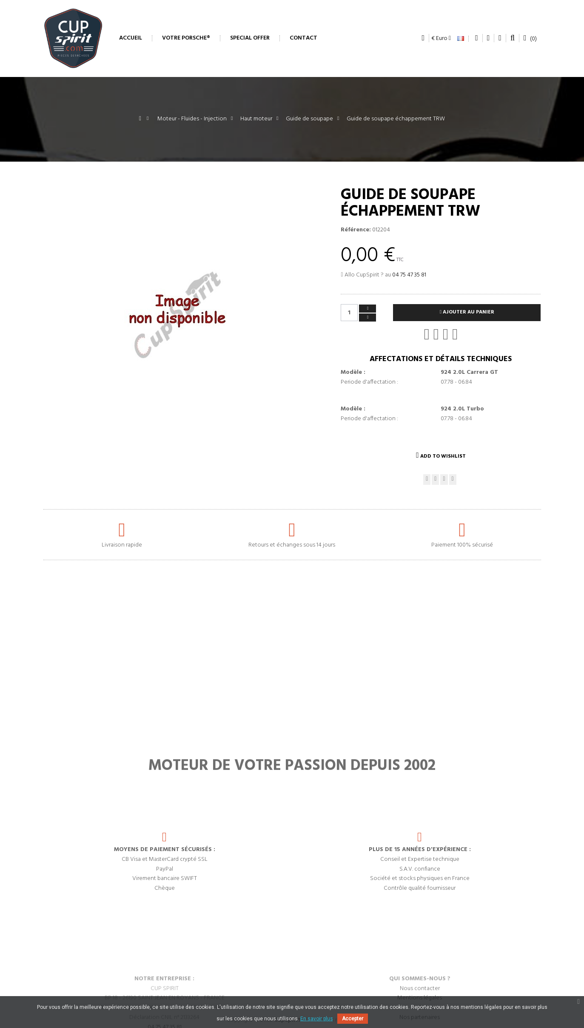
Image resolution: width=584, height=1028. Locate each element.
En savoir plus (316, 1019)
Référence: (356, 230)
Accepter (352, 1019)
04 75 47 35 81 (409, 275)
